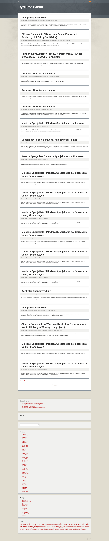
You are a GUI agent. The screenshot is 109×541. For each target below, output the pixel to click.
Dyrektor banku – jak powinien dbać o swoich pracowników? (34, 407)
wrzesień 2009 (25, 491)
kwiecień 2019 (25, 448)
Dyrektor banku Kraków (26, 503)
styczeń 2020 (24, 439)
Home (19, 1)
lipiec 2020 (24, 434)
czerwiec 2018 (25, 460)
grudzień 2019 (25, 441)
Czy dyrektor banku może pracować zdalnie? (31, 404)
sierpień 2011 (24, 475)
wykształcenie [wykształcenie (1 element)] (46, 529)
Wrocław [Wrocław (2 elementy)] (41, 529)
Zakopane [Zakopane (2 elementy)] (66, 529)
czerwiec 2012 (25, 468)
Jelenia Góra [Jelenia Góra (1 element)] (45, 526)
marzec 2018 (24, 464)
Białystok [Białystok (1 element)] (43, 524)
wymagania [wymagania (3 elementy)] (51, 529)
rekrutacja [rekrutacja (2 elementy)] (74, 528)
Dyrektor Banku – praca (26, 501)
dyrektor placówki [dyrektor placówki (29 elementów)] (27, 526)
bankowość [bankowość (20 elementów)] (36, 524)
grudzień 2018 (25, 453)
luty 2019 (23, 450)
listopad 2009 (24, 488)
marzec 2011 (24, 476)
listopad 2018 (24, 454)
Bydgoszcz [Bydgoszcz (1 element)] (47, 524)
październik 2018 (25, 456)
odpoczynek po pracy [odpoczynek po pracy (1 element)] (45, 528)
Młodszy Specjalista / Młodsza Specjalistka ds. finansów (53, 123)
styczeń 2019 (24, 452)
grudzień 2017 (25, 466)
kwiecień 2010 (25, 483)
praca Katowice (25, 507)
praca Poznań (24, 508)
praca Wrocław (25, 512)
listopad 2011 (24, 472)
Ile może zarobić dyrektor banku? (28, 406)
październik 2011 (25, 473)
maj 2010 (23, 481)
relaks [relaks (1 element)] (77, 528)
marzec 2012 (24, 471)
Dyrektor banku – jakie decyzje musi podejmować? (32, 408)
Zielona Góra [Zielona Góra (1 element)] (22, 530)
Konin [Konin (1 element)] (72, 526)
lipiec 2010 (24, 480)
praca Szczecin (25, 509)
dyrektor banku (25, 500)
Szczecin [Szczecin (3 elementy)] (22, 529)
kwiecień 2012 (25, 469)
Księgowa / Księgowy (33, 17)
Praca (23, 417)
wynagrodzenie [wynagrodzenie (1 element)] (57, 529)
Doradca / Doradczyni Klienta (38, 73)
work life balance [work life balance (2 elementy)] (35, 529)
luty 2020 (23, 438)
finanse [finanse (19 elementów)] (38, 526)
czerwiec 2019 (25, 446)
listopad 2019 (24, 442)
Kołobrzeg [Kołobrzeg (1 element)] (75, 526)
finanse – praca (25, 505)
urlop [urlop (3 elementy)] (26, 529)
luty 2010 (23, 485)
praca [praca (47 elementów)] (60, 528)
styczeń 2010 (24, 487)
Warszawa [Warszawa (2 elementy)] (29, 529)
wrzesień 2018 (25, 457)
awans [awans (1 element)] (21, 524)
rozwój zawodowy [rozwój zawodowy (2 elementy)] (82, 528)
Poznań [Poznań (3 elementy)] (56, 528)
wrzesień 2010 (25, 479)
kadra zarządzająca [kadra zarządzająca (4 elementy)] (53, 526)
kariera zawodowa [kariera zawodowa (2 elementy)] (63, 526)
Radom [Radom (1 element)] (70, 528)
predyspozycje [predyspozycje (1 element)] (66, 528)
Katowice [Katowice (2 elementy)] (69, 526)
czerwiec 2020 (25, 435)
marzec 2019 (24, 449)
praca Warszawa (25, 511)
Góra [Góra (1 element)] (42, 526)
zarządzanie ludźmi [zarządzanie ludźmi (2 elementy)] (82, 529)
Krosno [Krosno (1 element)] (82, 526)
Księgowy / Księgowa (33, 307)
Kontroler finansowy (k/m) (36, 291)
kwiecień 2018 (25, 462)
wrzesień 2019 (25, 445)
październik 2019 (25, 444)
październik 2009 (25, 489)
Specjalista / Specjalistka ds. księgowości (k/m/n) (49, 139)
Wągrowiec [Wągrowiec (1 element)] (62, 529)
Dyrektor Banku (30, 7)
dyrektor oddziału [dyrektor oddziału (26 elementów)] (81, 524)
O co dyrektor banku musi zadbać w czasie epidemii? (32, 403)
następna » (27, 380)
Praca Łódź (24, 515)
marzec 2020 (24, 437)
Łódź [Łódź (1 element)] (26, 530)
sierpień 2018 (24, 458)
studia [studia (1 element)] (88, 528)
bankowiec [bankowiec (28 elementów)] (27, 524)
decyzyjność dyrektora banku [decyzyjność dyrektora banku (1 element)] (54, 524)
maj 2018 (23, 461)
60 (24, 380)
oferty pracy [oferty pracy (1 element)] (51, 528)
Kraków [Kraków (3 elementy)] (79, 526)
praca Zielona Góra (26, 513)
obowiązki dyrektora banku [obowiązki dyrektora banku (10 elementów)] (32, 528)
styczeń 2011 (24, 477)
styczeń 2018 (24, 465)
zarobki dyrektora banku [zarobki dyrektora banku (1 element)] (73, 529)
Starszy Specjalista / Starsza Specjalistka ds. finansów (52, 156)
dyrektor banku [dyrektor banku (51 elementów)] (66, 524)
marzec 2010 (24, 484)
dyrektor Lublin (25, 504)
